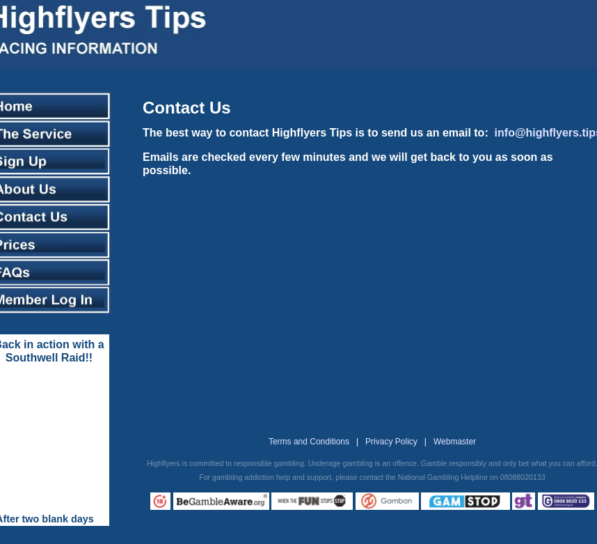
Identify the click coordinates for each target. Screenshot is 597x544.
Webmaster (454, 441)
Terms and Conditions (309, 441)
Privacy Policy (391, 441)
